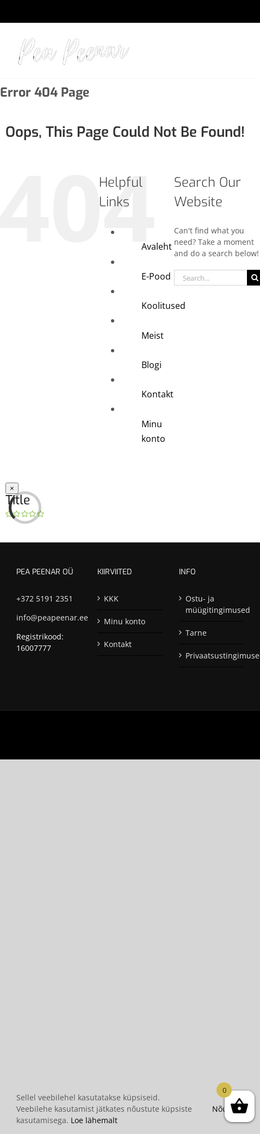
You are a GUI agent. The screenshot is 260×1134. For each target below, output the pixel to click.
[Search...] (210, 278)
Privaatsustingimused (211, 655)
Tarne (196, 633)
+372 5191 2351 (44, 598)
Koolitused (163, 306)
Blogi (151, 365)
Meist (152, 335)
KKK (111, 598)
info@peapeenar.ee (52, 617)
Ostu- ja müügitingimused (211, 604)
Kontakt (157, 394)
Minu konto (124, 621)
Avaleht (156, 246)
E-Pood (156, 276)
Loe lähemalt (94, 1120)
